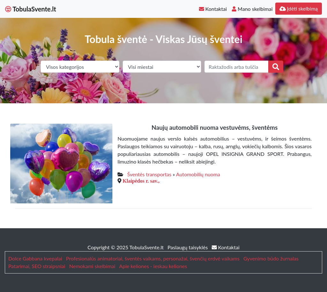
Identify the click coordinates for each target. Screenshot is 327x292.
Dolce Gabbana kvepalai (35, 258)
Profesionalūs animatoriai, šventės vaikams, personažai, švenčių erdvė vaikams (153, 258)
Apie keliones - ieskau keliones (153, 266)
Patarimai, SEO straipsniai (36, 266)
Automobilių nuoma (198, 174)
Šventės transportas (149, 174)
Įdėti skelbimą (298, 8)
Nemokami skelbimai (92, 266)
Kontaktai (213, 9)
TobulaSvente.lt (30, 9)
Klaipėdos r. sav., (141, 180)
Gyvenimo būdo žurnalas (271, 258)
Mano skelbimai (252, 9)
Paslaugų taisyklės (188, 247)
